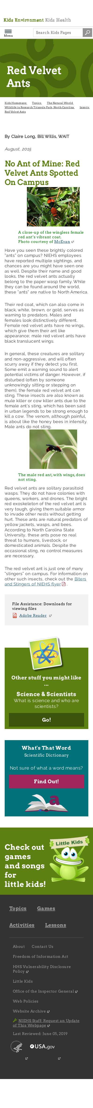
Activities (22, 925)
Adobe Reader (33, 615)
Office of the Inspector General (43, 991)
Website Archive (29, 1011)
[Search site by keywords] (87, 32)
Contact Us (42, 946)
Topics (37, 103)
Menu (8, 34)
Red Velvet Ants (15, 111)
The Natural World (60, 103)
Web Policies (26, 1001)
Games (46, 908)
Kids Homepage (16, 103)
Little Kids (23, 981)
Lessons (55, 925)
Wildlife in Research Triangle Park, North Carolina (40, 107)
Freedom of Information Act (40, 956)
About (19, 946)
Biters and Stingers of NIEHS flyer (45, 581)
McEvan (62, 241)
